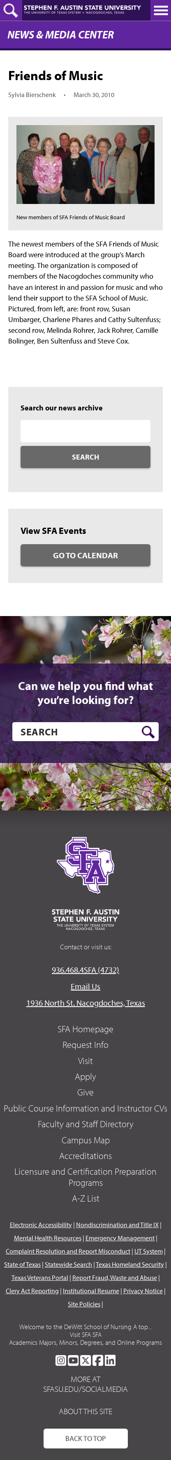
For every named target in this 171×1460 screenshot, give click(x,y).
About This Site (85, 1411)
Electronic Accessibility (41, 1225)
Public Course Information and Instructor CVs (85, 1108)
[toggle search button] (11, 10)
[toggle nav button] (160, 10)
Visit (85, 1061)
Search (85, 457)
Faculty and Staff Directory (86, 1124)
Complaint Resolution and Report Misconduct (68, 1251)
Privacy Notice (143, 1291)
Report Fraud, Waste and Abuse (114, 1277)
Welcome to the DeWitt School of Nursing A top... (85, 1327)
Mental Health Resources (47, 1238)
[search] (85, 731)
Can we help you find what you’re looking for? (85, 692)
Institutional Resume (91, 1291)
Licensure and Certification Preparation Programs (85, 1177)
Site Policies (84, 1304)
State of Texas (22, 1264)
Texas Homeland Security (130, 1264)
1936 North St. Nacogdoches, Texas (85, 1003)
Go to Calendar (85, 555)
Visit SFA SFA (86, 1334)
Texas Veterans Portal (40, 1277)
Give (85, 1092)
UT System (148, 1251)
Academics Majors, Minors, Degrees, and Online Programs (85, 1342)
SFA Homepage (85, 1029)
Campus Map (86, 1140)
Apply (85, 1076)
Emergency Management (120, 1238)
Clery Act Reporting (32, 1291)
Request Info (85, 1044)
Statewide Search (68, 1264)
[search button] (148, 732)
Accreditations (85, 1155)
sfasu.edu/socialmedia (85, 1389)
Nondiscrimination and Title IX (117, 1225)
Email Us (85, 986)
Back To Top (85, 1438)
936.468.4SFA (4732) (85, 970)
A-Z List (85, 1198)
